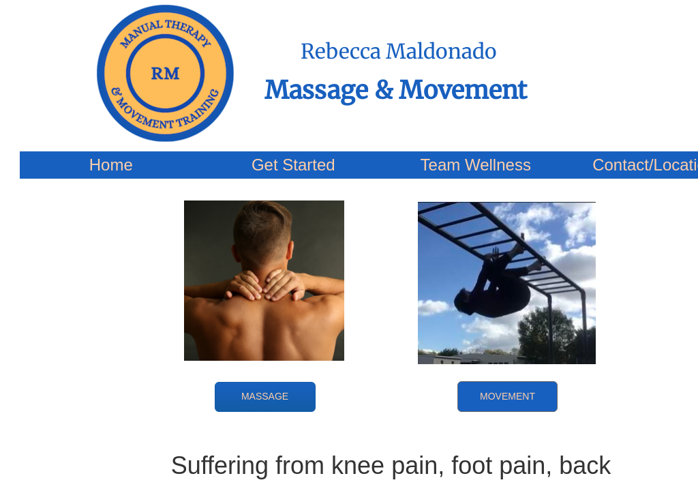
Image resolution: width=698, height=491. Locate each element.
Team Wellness (476, 164)
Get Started (293, 164)
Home (111, 164)
